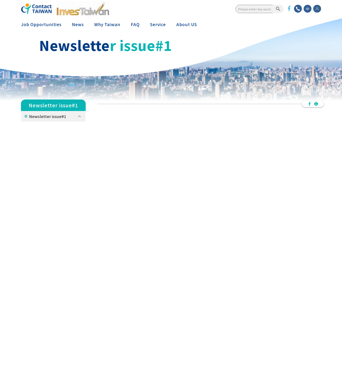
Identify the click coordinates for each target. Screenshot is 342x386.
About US (186, 24)
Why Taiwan (107, 24)
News (78, 24)
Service (158, 24)
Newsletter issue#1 (47, 116)
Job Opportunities (41, 24)
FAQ (135, 24)
